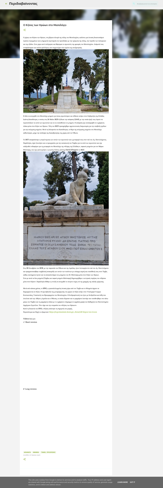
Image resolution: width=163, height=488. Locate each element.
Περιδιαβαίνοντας (23, 3)
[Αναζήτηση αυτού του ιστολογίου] (147, 3)
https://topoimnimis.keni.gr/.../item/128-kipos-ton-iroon (73, 312)
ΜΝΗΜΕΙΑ (36, 452)
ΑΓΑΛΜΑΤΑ (27, 452)
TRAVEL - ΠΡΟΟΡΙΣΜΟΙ (48, 452)
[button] (24, 30)
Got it (132, 482)
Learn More (122, 482)
